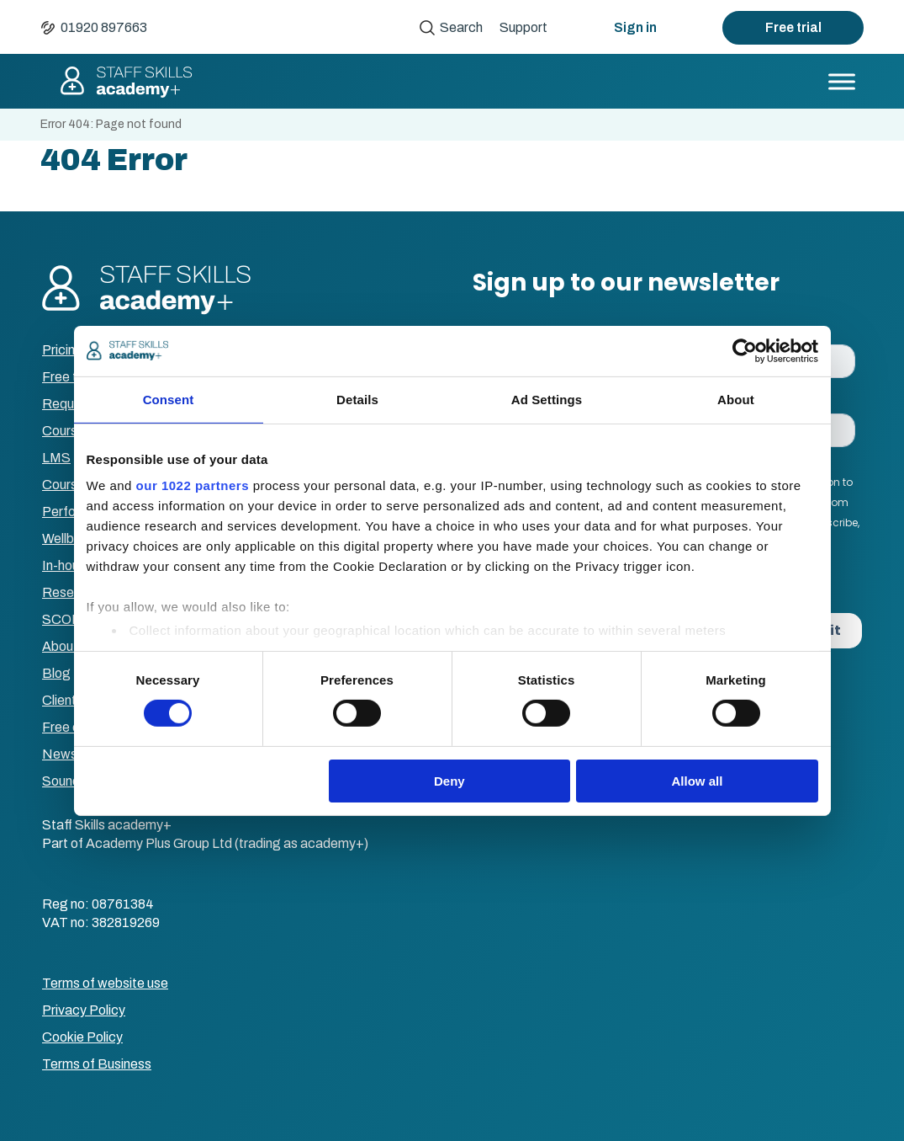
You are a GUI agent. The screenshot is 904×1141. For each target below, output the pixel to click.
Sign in (635, 27)
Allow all (697, 781)
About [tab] (735, 399)
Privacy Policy (83, 1010)
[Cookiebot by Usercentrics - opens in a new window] (744, 350)
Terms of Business (96, 1064)
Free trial (793, 27)
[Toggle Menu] (841, 81)
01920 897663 (104, 27)
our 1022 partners (192, 485)
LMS (56, 458)
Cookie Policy (82, 1037)
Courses (67, 431)
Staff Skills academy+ (125, 82)
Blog (56, 673)
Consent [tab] (168, 399)
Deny (449, 781)
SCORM (67, 619)
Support (523, 27)
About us (68, 646)
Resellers (70, 592)
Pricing (62, 350)
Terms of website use (105, 983)
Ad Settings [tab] (546, 399)
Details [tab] (357, 399)
